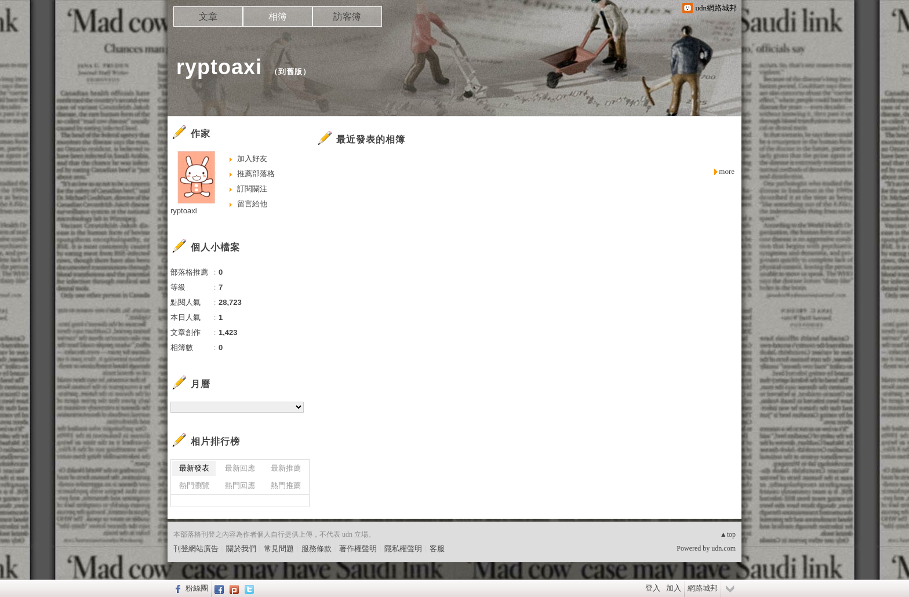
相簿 (277, 16)
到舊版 (290, 71)
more (727, 171)
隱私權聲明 (403, 548)
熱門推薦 (286, 485)
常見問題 (279, 548)
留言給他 (252, 203)
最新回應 (240, 468)
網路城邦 (703, 588)
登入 (652, 588)
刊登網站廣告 (196, 548)
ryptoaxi (219, 67)
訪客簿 (347, 16)
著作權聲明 (358, 548)
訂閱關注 (252, 188)
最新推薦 (286, 468)
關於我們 (241, 548)
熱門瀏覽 (194, 485)
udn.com (723, 548)
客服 (437, 548)
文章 (208, 16)
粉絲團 (197, 588)
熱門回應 (240, 485)
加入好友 (252, 158)
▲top (728, 534)
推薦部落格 (256, 173)
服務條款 (316, 548)
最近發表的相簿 (370, 139)
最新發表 (194, 468)
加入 (673, 588)
